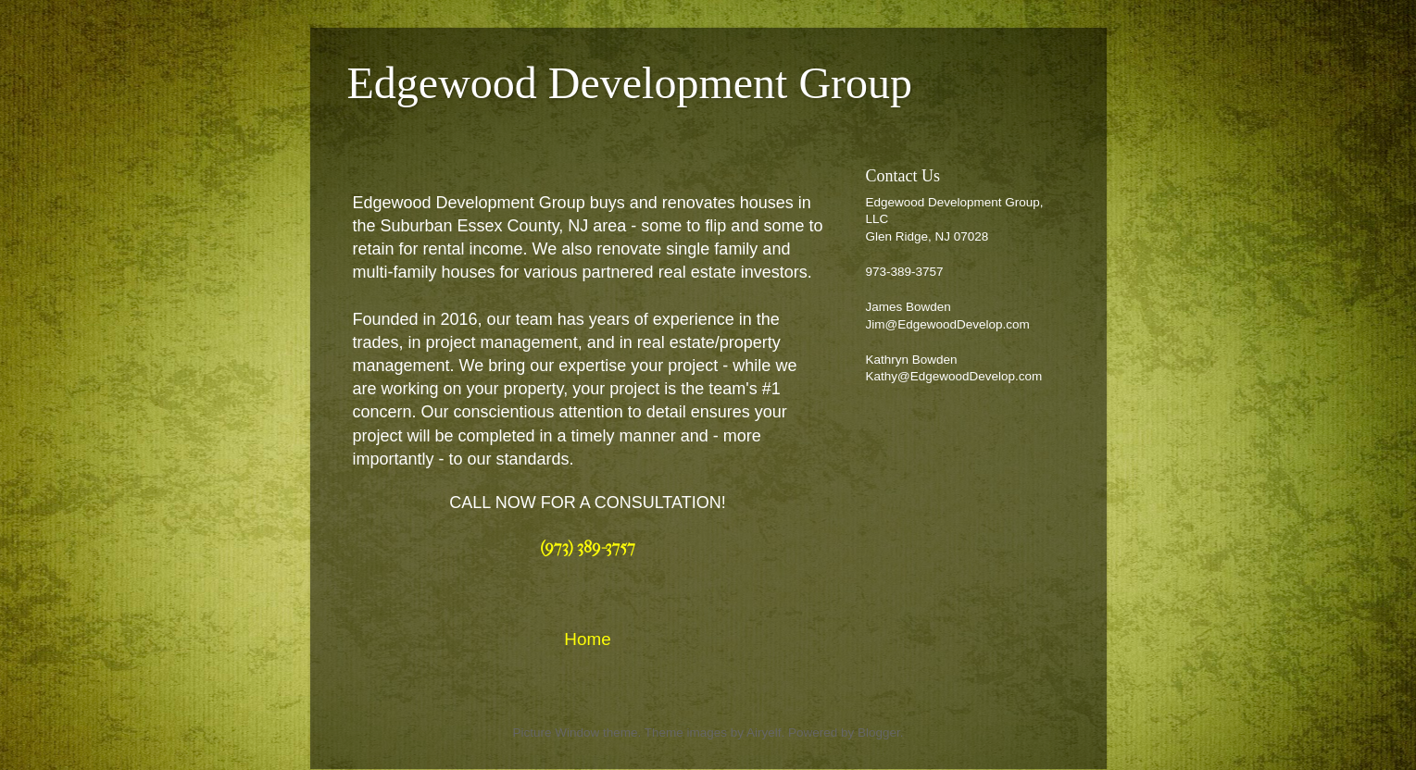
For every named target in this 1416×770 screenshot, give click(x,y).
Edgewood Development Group (630, 82)
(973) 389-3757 (587, 547)
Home (587, 639)
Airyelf (764, 732)
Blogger (879, 732)
